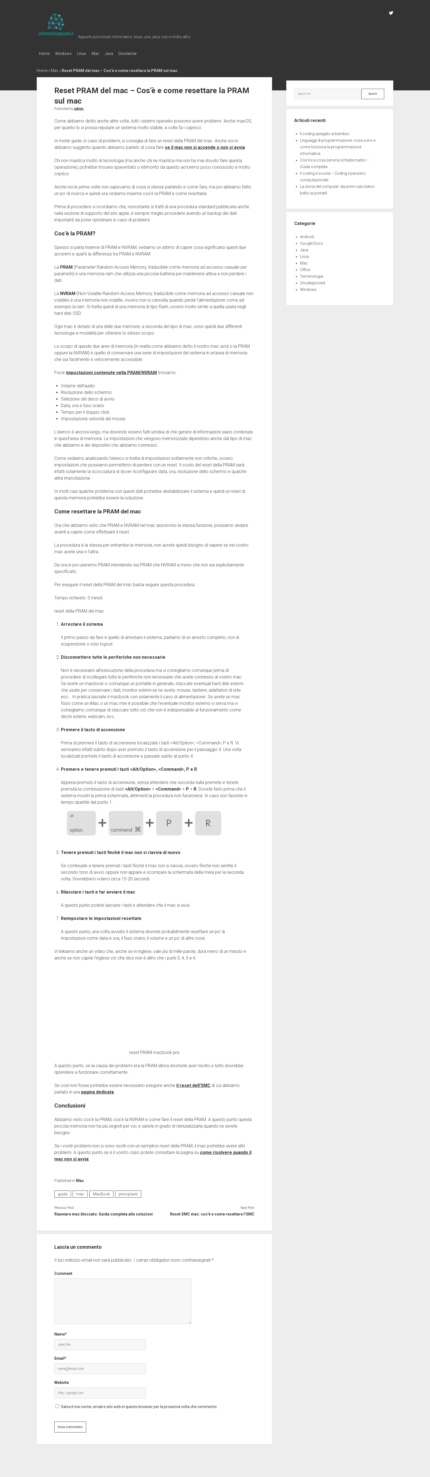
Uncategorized (312, 281)
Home (44, 53)
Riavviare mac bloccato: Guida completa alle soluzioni (103, 1212)
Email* (60, 1356)
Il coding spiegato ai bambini (324, 132)
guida (62, 1192)
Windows (66, 53)
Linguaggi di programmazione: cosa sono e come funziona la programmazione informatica (337, 145)
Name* (60, 1332)
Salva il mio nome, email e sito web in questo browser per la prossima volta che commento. (139, 1405)
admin (78, 107)
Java (120, 53)
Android (307, 235)
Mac (104, 53)
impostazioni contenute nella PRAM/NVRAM (111, 371)
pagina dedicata (97, 1090)
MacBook (101, 1192)
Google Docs (311, 242)
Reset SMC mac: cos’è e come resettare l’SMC (212, 1212)
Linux (87, 53)
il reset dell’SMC (193, 1083)
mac (80, 1192)
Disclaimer (141, 53)
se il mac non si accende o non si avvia (205, 145)
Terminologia (311, 274)
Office (305, 268)
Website (61, 1381)
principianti (128, 1192)
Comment (63, 1272)
